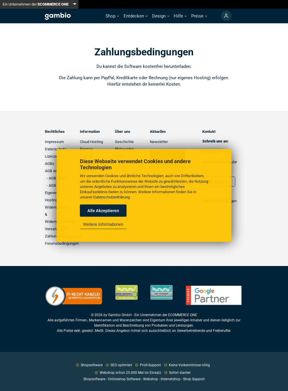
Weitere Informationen (103, 224)
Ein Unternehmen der (36, 4)
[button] (112, 16)
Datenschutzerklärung (111, 197)
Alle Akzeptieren (103, 210)
